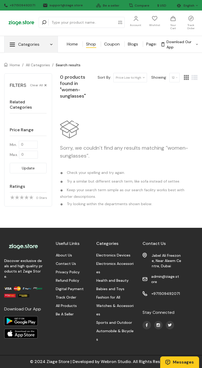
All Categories (38, 65)
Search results (68, 65)
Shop (91, 44)
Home (72, 44)
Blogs (133, 44)
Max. (14, 154)
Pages (152, 44)
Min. (13, 144)
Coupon (112, 44)
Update (28, 168)
